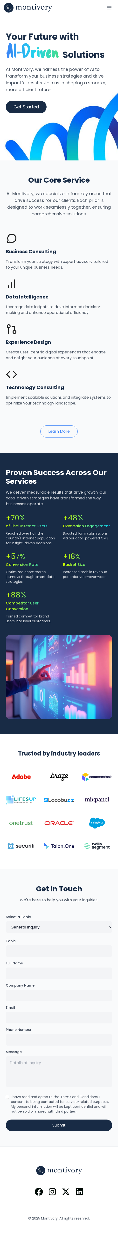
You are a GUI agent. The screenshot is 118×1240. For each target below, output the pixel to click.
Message (14, 1051)
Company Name (20, 985)
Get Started (26, 107)
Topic (11, 941)
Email (10, 1007)
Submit (59, 1125)
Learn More (59, 431)
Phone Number (19, 1029)
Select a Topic (18, 917)
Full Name (14, 963)
